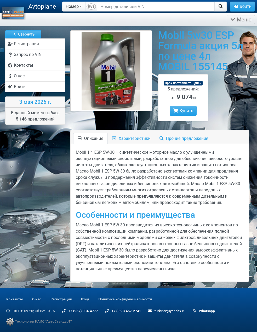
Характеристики (131, 138)
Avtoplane (42, 6)
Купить (183, 110)
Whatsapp (204, 311)
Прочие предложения (183, 138)
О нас (36, 299)
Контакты (14, 299)
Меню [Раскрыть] (241, 19)
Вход (85, 299)
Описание (90, 138)
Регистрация (61, 299)
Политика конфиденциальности (125, 299)
